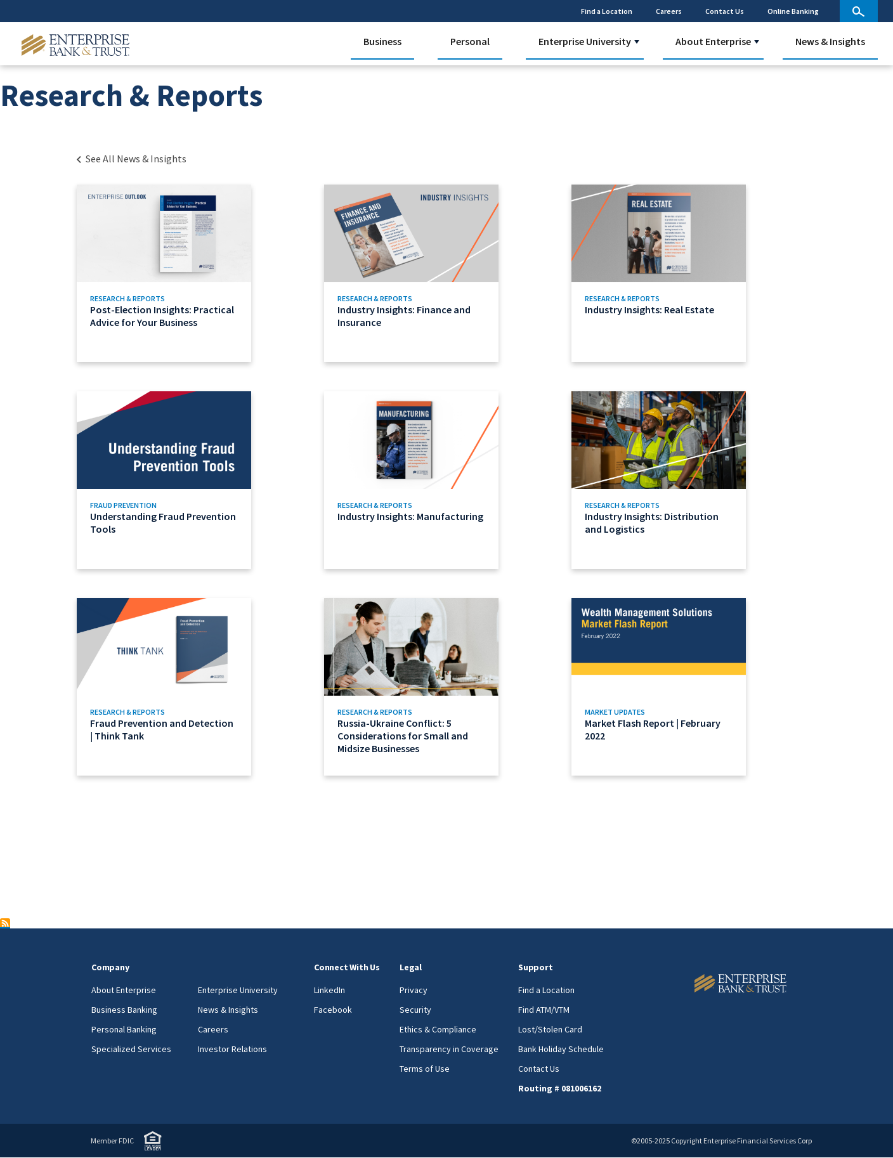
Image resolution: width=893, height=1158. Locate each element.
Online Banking (793, 11)
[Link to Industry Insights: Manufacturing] (442, 480)
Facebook (333, 1009)
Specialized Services (131, 1049)
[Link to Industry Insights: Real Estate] (689, 273)
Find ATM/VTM (544, 1009)
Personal (470, 41)
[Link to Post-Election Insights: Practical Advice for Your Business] (195, 273)
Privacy (413, 990)
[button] (636, 42)
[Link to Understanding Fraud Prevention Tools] (195, 480)
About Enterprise (713, 41)
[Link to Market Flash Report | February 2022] (689, 687)
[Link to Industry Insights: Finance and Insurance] (442, 273)
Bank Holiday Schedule (561, 1049)
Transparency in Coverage (449, 1049)
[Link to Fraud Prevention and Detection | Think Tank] (195, 687)
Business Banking (124, 1009)
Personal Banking (124, 1029)
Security (415, 1009)
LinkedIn (329, 990)
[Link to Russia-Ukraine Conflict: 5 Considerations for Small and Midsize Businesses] (442, 687)
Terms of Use (425, 1068)
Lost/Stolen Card (550, 1029)
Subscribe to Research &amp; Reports (5, 923)
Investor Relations (232, 1049)
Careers (669, 11)
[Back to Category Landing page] (130, 158)
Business (382, 41)
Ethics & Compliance (438, 1029)
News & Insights (830, 41)
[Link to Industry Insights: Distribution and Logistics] (689, 480)
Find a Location (606, 11)
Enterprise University (584, 41)
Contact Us (724, 11)
